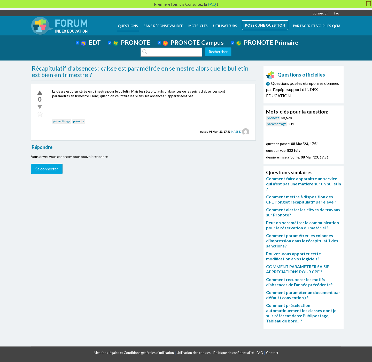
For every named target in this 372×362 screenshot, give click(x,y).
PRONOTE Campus (193, 42)
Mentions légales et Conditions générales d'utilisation (134, 353)
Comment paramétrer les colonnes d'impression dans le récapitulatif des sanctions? (302, 240)
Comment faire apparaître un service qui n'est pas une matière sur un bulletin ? (303, 183)
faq (336, 13)
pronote (78, 121)
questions (128, 26)
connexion (320, 13)
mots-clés (198, 26)
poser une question (265, 25)
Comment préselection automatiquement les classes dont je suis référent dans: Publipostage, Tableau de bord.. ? (301, 313)
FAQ (260, 353)
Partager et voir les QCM (316, 26)
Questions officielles (295, 75)
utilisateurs (225, 26)
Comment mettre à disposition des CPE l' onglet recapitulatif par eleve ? (301, 199)
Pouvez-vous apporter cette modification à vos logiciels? (293, 256)
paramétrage (62, 121)
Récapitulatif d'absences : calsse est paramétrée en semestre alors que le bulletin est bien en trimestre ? (140, 72)
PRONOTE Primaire (267, 42)
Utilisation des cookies (194, 353)
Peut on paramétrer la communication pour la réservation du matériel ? (302, 225)
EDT (91, 42)
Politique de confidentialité (233, 353)
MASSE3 (236, 131)
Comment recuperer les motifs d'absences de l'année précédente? (299, 282)
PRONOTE (131, 42)
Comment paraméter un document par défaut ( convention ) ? (303, 295)
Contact (272, 353)
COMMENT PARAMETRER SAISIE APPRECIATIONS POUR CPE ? (297, 269)
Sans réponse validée (163, 26)
